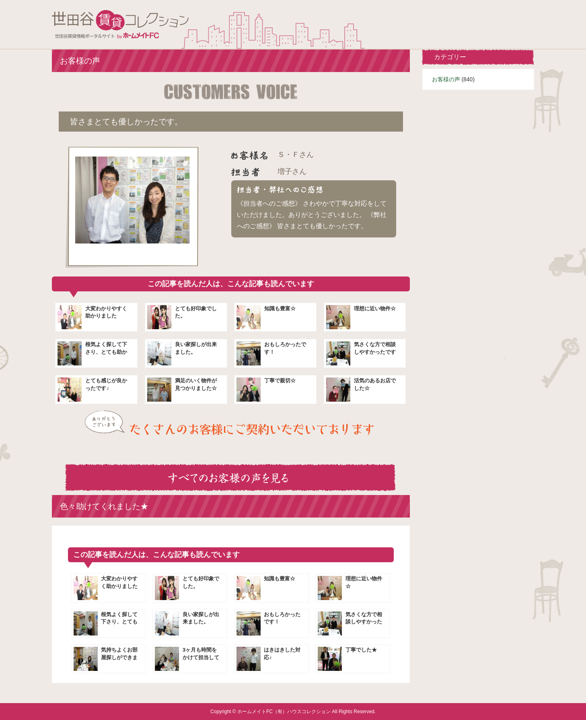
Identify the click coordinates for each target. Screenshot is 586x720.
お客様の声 (446, 79)
